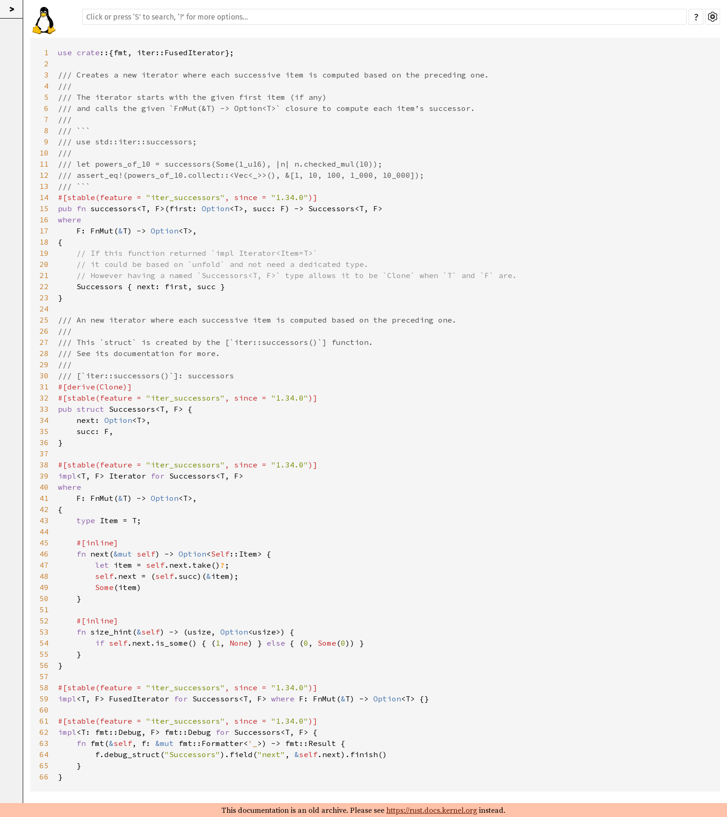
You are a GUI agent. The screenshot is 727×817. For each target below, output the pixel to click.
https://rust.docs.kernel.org (431, 810)
